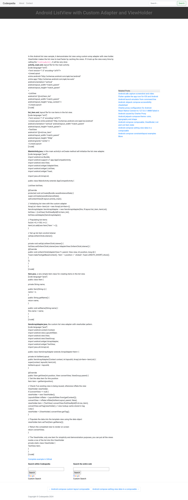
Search (182, 3)
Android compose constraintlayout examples (137, 133)
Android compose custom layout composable (69, 489)
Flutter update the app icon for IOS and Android (138, 96)
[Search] (162, 3)
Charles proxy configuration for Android (134, 108)
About (21, 3)
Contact (29, 3)
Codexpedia (9, 3)
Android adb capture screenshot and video (136, 94)
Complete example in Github (40, 459)
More (120, 136)
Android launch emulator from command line (137, 99)
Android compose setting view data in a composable (116, 489)
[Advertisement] (71, 37)
